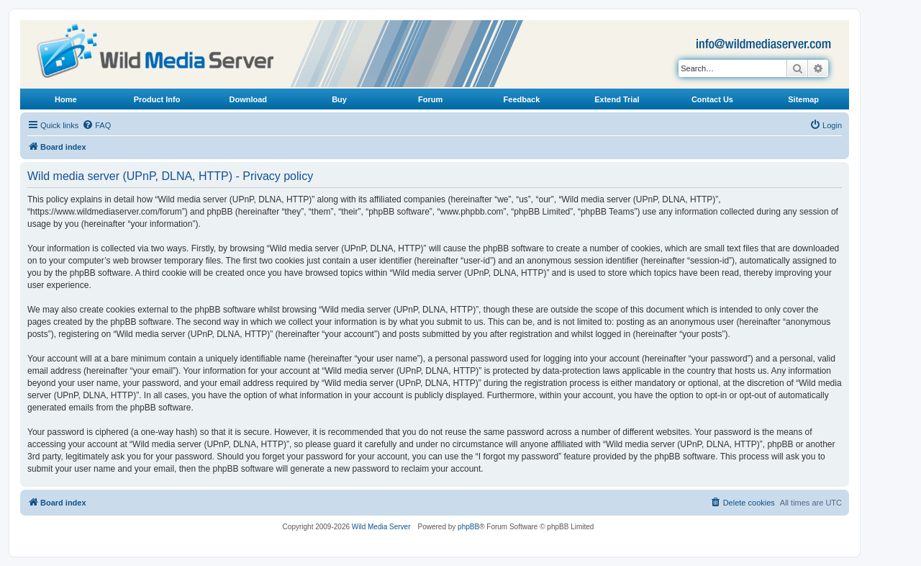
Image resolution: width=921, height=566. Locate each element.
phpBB (468, 527)
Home (66, 99)
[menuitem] (96, 125)
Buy (339, 99)
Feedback (522, 99)
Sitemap (803, 99)
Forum (430, 99)
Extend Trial (616, 99)
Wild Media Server (381, 527)
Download (249, 99)
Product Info (157, 99)
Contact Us (712, 99)
